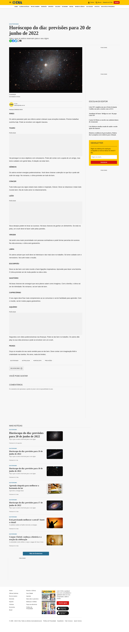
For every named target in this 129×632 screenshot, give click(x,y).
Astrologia (26, 360)
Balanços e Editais (31, 601)
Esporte (50, 6)
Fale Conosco (69, 621)
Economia (65, 6)
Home (16, 6)
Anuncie (39, 621)
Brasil (71, 6)
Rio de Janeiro (35, 6)
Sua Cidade (89, 6)
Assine (117, 2)
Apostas (97, 6)
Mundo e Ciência (80, 6)
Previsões (48, 360)
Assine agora (63, 603)
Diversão (44, 6)
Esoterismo (14, 24)
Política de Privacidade (29, 607)
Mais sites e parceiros (108, 6)
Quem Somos (78, 621)
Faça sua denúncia (31, 604)
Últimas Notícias (24, 6)
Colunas (57, 6)
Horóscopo (37, 360)
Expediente (60, 621)
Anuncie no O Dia (107, 2)
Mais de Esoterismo (36, 553)
